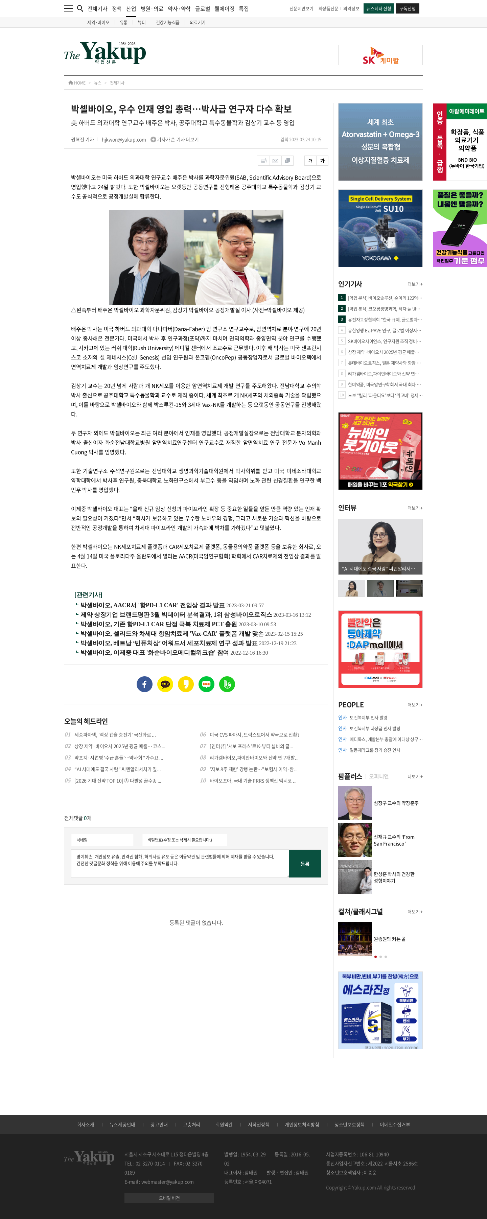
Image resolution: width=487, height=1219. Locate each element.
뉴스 (97, 83)
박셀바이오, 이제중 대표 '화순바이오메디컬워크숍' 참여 (155, 652)
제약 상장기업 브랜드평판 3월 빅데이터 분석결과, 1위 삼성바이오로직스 (177, 614)
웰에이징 (224, 8)
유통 (124, 22)
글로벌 (202, 8)
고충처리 (191, 1124)
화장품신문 (329, 8)
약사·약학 (179, 8)
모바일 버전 (169, 1198)
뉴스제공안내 (123, 1124)
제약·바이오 (98, 22)
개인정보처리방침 (302, 1124)
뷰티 (142, 22)
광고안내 (159, 1124)
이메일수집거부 (395, 1124)
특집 (244, 8)
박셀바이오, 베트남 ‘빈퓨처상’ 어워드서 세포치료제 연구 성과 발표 (169, 643)
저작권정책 (259, 1124)
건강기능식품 (168, 22)
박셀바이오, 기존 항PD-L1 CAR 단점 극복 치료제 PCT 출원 (159, 624)
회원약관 (224, 1124)
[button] (375, 957)
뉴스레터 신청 (378, 8)
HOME (77, 83)
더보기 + (415, 284)
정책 (117, 8)
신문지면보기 (301, 8)
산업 (131, 10)
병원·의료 (152, 8)
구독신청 (408, 8)
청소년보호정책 (349, 1124)
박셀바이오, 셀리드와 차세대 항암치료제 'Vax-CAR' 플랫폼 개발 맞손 (172, 633)
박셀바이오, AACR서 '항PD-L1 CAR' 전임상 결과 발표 (153, 605)
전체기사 (98, 8)
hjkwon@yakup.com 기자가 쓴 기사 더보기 (150, 139)
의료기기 (198, 22)
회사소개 (85, 1124)
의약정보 (351, 8)
